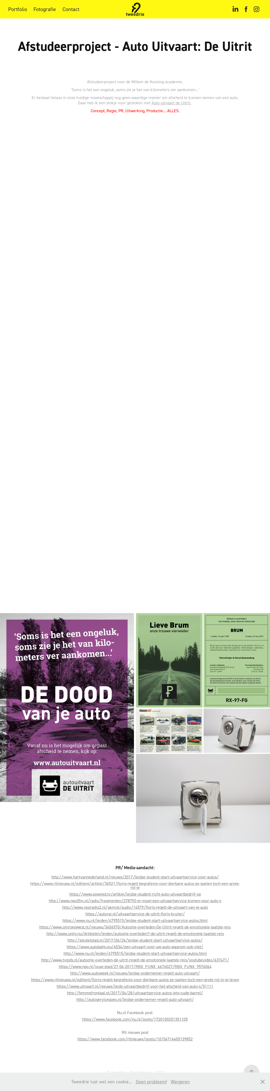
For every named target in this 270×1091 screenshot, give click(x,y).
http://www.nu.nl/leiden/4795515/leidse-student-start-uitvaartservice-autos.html (135, 953)
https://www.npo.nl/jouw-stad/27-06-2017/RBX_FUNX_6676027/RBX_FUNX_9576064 (135, 966)
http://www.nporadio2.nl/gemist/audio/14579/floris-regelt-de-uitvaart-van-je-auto (135, 907)
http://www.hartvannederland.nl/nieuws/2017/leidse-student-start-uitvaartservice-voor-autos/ (135, 876)
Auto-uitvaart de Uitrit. (171, 102)
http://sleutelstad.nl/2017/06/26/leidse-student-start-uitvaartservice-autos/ (135, 940)
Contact (70, 9)
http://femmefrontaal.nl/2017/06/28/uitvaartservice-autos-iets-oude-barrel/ (135, 992)
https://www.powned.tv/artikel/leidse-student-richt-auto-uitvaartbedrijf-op (135, 894)
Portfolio (17, 9)
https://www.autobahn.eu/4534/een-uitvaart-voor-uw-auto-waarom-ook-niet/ (135, 946)
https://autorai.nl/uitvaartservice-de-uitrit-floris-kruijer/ (135, 913)
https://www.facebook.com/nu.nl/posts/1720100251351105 (135, 1019)
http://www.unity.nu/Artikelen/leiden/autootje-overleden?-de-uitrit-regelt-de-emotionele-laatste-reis (135, 933)
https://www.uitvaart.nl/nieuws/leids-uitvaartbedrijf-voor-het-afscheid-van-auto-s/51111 (135, 986)
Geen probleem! (151, 1081)
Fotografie (44, 9)
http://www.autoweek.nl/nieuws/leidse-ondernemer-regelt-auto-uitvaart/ (135, 973)
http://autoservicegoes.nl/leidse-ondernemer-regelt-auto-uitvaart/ (135, 999)
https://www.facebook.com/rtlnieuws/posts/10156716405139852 (135, 1038)
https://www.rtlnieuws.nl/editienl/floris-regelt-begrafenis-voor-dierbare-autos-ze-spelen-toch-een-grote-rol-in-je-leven (135, 979)
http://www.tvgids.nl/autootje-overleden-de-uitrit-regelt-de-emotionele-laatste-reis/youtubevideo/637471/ (135, 959)
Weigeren (180, 1081)
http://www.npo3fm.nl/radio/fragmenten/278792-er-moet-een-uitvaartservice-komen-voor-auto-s (135, 900)
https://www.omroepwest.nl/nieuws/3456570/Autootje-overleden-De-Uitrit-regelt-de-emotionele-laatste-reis (135, 927)
